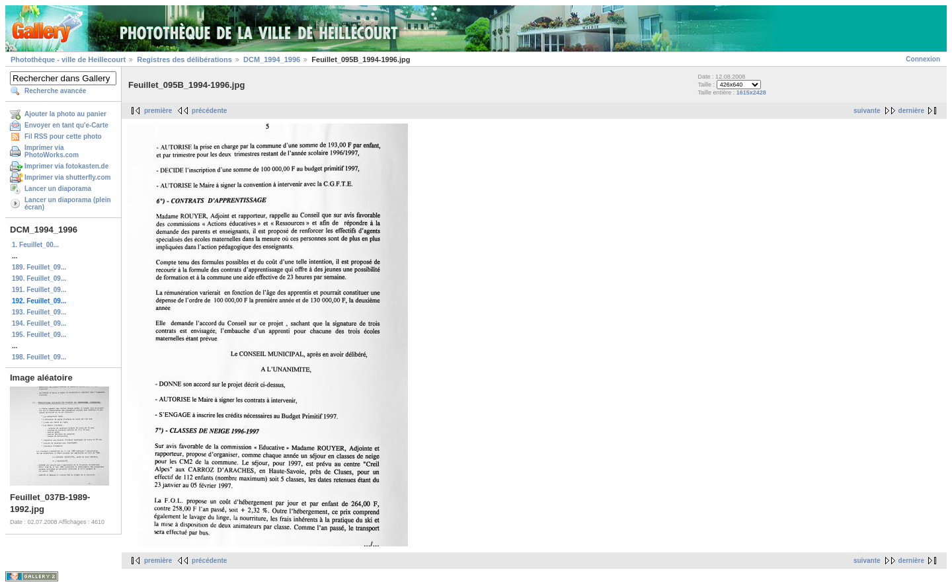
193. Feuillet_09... (39, 312)
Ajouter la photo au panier (65, 114)
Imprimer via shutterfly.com (67, 177)
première (158, 110)
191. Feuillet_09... (39, 289)
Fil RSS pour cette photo (63, 136)
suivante (867, 110)
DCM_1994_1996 (271, 59)
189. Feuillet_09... (39, 267)
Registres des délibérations (184, 59)
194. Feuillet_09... (39, 323)
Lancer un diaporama (57, 188)
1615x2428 (751, 92)
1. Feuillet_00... (35, 244)
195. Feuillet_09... (39, 334)
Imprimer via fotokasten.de (66, 166)
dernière (911, 110)
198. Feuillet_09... (39, 357)
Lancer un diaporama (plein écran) (67, 203)
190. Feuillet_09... (39, 278)
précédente (209, 110)
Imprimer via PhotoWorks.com (51, 151)
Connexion (923, 59)
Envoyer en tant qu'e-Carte (66, 125)
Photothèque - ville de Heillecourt (68, 59)
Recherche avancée (55, 90)
